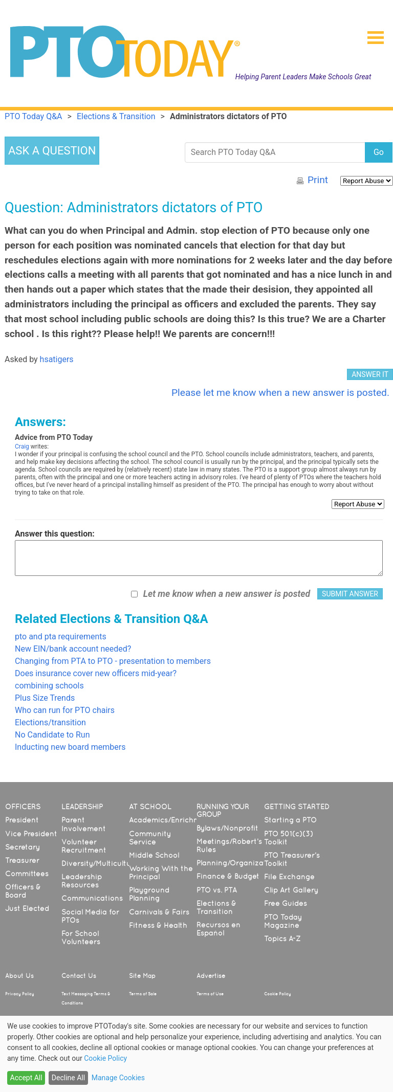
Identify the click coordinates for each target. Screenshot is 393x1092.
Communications (92, 898)
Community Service (150, 838)
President (22, 820)
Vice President (31, 834)
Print (318, 180)
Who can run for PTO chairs (65, 710)
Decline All (68, 1078)
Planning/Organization (237, 863)
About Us (19, 975)
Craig (22, 446)
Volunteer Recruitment (83, 846)
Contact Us (78, 975)
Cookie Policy (277, 993)
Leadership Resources (81, 881)
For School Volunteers (80, 937)
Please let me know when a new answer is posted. (280, 392)
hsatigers (57, 359)
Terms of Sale (143, 993)
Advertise (210, 975)
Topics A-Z (282, 938)
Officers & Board (23, 891)
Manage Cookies (118, 1078)
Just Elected (27, 908)
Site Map (142, 975)
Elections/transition (50, 722)
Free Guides (285, 903)
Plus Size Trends (45, 698)
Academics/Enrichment (170, 820)
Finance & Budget (227, 876)
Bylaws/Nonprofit (227, 828)
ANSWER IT (370, 374)
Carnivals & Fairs (159, 912)
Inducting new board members (70, 747)
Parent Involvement (83, 824)
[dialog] (196, 1054)
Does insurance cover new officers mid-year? (96, 673)
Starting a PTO (290, 820)
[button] (371, 34)
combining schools (49, 685)
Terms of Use (210, 993)
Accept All (26, 1078)
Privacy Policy (19, 993)
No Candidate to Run (52, 735)
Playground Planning (149, 894)
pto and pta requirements (60, 636)
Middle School (154, 855)
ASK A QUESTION (52, 150)
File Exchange (289, 877)
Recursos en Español (218, 929)
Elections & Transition (216, 907)
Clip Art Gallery (291, 890)
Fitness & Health (158, 925)
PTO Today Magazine (283, 921)
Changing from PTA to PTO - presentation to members (113, 661)
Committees (27, 874)
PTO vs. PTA (216, 890)
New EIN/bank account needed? (73, 649)
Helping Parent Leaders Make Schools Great (303, 77)
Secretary (22, 847)
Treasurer (22, 860)
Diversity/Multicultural (100, 863)
